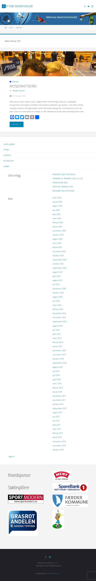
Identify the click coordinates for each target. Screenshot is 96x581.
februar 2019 (57, 342)
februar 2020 (57, 309)
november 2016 (59, 445)
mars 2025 (56, 218)
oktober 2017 (58, 404)
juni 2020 (56, 301)
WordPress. (56, 573)
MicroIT (56, 563)
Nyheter (15, 81)
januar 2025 (57, 226)
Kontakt (7, 155)
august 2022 (57, 272)
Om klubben (9, 144)
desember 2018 (59, 350)
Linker (6, 166)
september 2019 (59, 321)
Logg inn (11, 456)
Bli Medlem (9, 161)
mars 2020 (56, 305)
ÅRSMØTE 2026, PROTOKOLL (64, 174)
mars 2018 (56, 383)
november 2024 (59, 231)
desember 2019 (59, 313)
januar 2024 (57, 247)
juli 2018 (55, 371)
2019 (11, 27)
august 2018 (57, 367)
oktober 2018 (58, 359)
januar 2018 (57, 392)
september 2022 (59, 268)
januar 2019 (57, 346)
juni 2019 (56, 330)
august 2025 (57, 206)
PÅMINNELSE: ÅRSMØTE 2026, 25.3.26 (67, 178)
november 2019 (59, 317)
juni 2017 (56, 416)
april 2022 (56, 276)
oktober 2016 (58, 450)
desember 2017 (59, 396)
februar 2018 (57, 388)
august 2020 (57, 297)
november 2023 (59, 251)
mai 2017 (56, 421)
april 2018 (56, 379)
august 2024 (57, 239)
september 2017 (59, 408)
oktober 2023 (58, 255)
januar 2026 (57, 202)
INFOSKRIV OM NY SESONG (63, 191)
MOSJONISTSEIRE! (23, 86)
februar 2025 (57, 222)
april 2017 (56, 425)
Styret (6, 150)
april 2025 (56, 214)
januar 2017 (57, 437)
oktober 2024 (58, 235)
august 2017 (57, 412)
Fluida (47, 573)
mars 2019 (56, 338)
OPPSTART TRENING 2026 (62, 187)
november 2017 (59, 400)
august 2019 (57, 326)
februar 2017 (57, 433)
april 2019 (56, 334)
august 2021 (57, 280)
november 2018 (59, 354)
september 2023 (59, 259)
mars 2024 (56, 243)
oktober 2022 (58, 264)
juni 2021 (56, 284)
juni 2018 (56, 375)
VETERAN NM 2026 (60, 182)
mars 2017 (56, 429)
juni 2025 (56, 210)
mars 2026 (56, 197)
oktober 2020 (58, 293)
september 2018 (59, 363)
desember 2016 (59, 441)
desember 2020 (59, 288)
